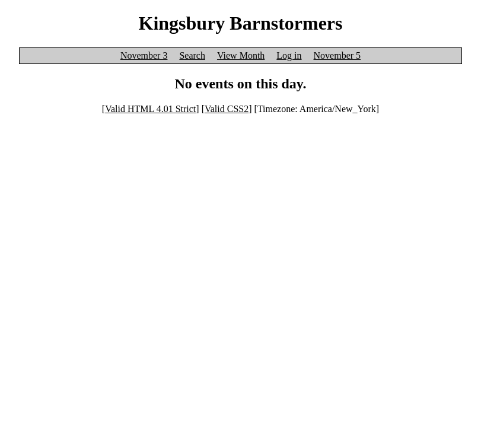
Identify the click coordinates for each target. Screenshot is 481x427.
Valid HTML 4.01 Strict (150, 109)
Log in (288, 55)
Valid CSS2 (227, 109)
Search (192, 55)
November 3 (144, 55)
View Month (241, 55)
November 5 (337, 55)
